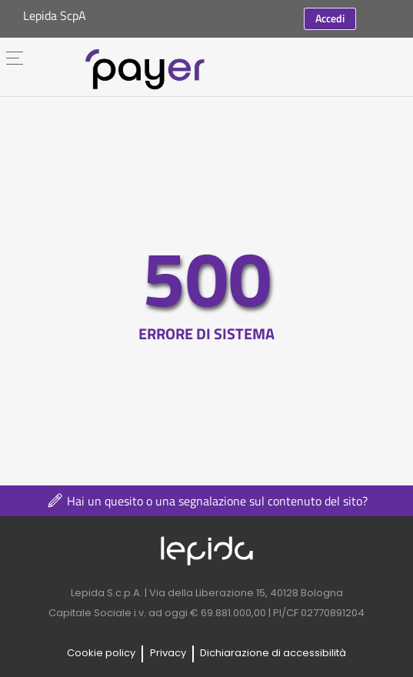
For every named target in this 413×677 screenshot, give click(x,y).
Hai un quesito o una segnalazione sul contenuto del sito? (206, 501)
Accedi (330, 18)
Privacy (168, 652)
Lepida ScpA (54, 15)
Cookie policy (101, 652)
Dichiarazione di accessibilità (273, 652)
